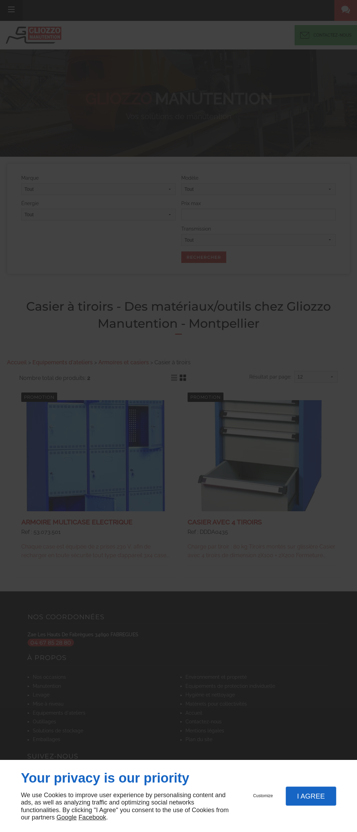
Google (66, 817)
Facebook (92, 817)
